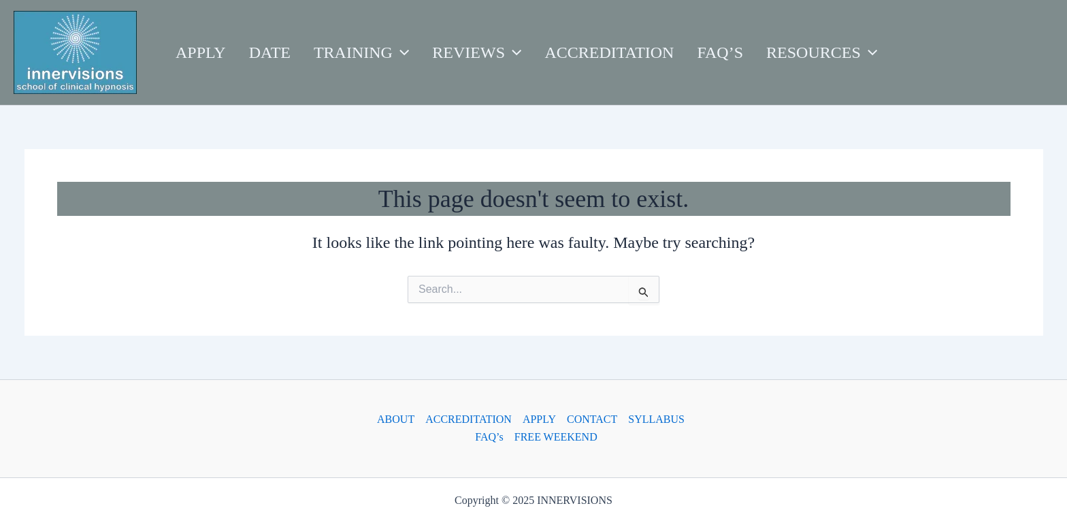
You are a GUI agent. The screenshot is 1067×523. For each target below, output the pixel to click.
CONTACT (592, 419)
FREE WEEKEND (555, 437)
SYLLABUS (656, 419)
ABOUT (395, 419)
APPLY (539, 419)
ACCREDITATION (468, 419)
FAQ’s (489, 437)
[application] (401, 52)
